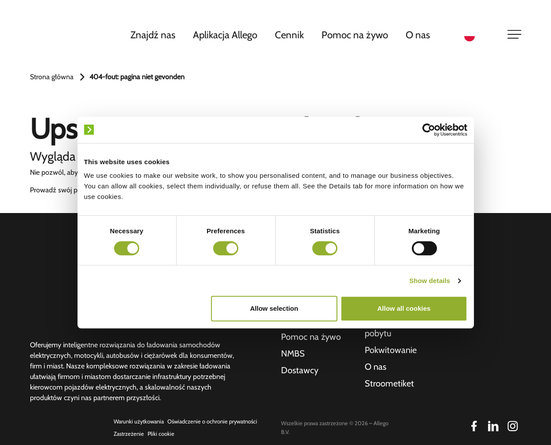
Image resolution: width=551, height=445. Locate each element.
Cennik (289, 35)
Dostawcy (299, 370)
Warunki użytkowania (139, 421)
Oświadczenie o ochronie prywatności (212, 421)
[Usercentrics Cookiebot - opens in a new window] (428, 129)
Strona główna (52, 77)
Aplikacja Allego (225, 35)
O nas (418, 35)
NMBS (293, 353)
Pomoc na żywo (355, 35)
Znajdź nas (152, 35)
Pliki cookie (161, 433)
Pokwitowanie (391, 350)
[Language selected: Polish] (480, 35)
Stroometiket (389, 383)
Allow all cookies (404, 308)
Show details (429, 280)
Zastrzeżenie (129, 433)
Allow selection (274, 308)
